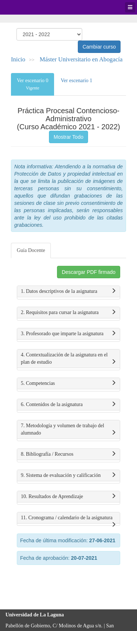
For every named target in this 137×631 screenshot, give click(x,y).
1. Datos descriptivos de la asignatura (68, 291)
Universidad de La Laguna (25, 7)
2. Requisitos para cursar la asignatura (68, 312)
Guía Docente (31, 250)
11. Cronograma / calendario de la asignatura (68, 519)
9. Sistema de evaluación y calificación (68, 475)
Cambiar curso (99, 47)
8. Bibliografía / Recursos (68, 454)
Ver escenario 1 (76, 80)
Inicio (18, 59)
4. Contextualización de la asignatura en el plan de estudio (68, 359)
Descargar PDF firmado (88, 272)
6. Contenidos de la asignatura (68, 404)
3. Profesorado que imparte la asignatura (68, 333)
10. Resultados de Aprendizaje (68, 496)
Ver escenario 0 (32, 84)
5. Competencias (68, 383)
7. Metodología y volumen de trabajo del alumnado (68, 430)
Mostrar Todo (68, 137)
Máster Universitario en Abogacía (81, 59)
